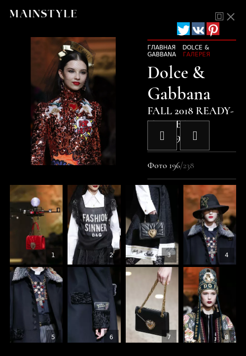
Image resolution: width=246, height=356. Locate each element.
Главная (161, 47)
